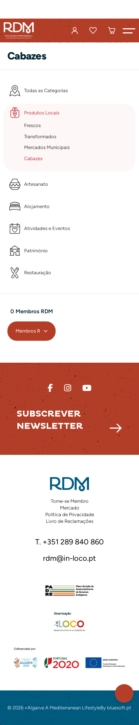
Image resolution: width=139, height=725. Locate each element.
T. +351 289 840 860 (69, 542)
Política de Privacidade (69, 514)
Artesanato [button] (36, 184)
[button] (129, 30)
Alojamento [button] (37, 206)
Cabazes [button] (33, 158)
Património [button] (36, 250)
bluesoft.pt (119, 708)
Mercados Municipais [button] (47, 147)
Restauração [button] (37, 272)
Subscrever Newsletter (50, 420)
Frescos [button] (32, 125)
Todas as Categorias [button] (46, 90)
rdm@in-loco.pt (69, 558)
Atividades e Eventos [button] (47, 228)
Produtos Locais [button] (41, 113)
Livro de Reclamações (69, 521)
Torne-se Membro (70, 501)
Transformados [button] (40, 136)
